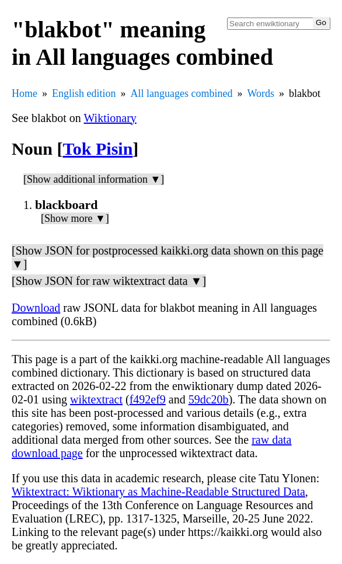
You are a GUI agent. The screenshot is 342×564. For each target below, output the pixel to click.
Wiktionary (110, 118)
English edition (84, 93)
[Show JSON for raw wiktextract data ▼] (109, 280)
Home (24, 93)
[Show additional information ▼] (93, 179)
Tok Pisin (98, 148)
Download (36, 307)
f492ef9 (148, 399)
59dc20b (209, 399)
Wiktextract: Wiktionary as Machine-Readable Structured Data (158, 491)
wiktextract (96, 399)
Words (260, 93)
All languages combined (182, 93)
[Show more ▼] (75, 218)
